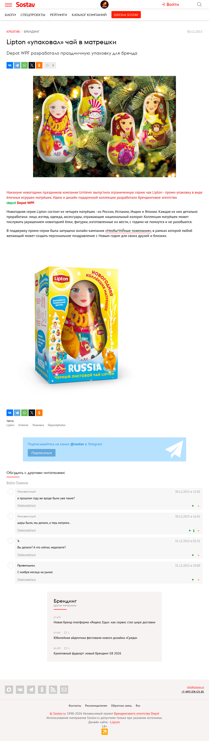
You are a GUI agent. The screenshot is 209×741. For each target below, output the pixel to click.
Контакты (75, 705)
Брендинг (65, 600)
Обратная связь (121, 705)
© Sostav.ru (58, 713)
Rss (138, 705)
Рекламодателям (96, 705)
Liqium (115, 722)
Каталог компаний (89, 15)
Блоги (10, 15)
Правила (22, 482)
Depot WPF (20, 202)
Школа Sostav (126, 15)
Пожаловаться (26, 505)
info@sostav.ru (195, 687)
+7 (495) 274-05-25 (192, 691)
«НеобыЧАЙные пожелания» (128, 230)
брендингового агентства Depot (136, 713)
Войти (11, 482)
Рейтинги (58, 15)
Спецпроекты (33, 15)
